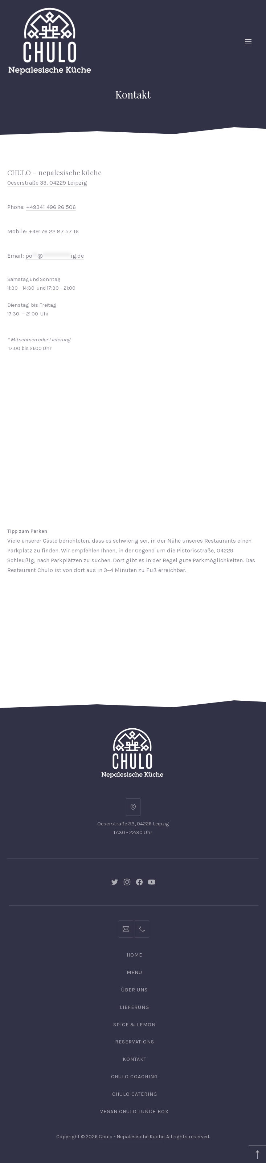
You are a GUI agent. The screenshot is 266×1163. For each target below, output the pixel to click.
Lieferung (134, 1007)
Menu (134, 972)
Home (134, 955)
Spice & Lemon (134, 1025)
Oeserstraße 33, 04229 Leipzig (133, 824)
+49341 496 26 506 (51, 207)
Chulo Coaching (134, 1077)
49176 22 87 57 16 (55, 231)
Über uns (134, 990)
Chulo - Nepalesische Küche (131, 1137)
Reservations (134, 1042)
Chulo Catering (134, 1094)
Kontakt (135, 1059)
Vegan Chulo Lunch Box (134, 1111)
